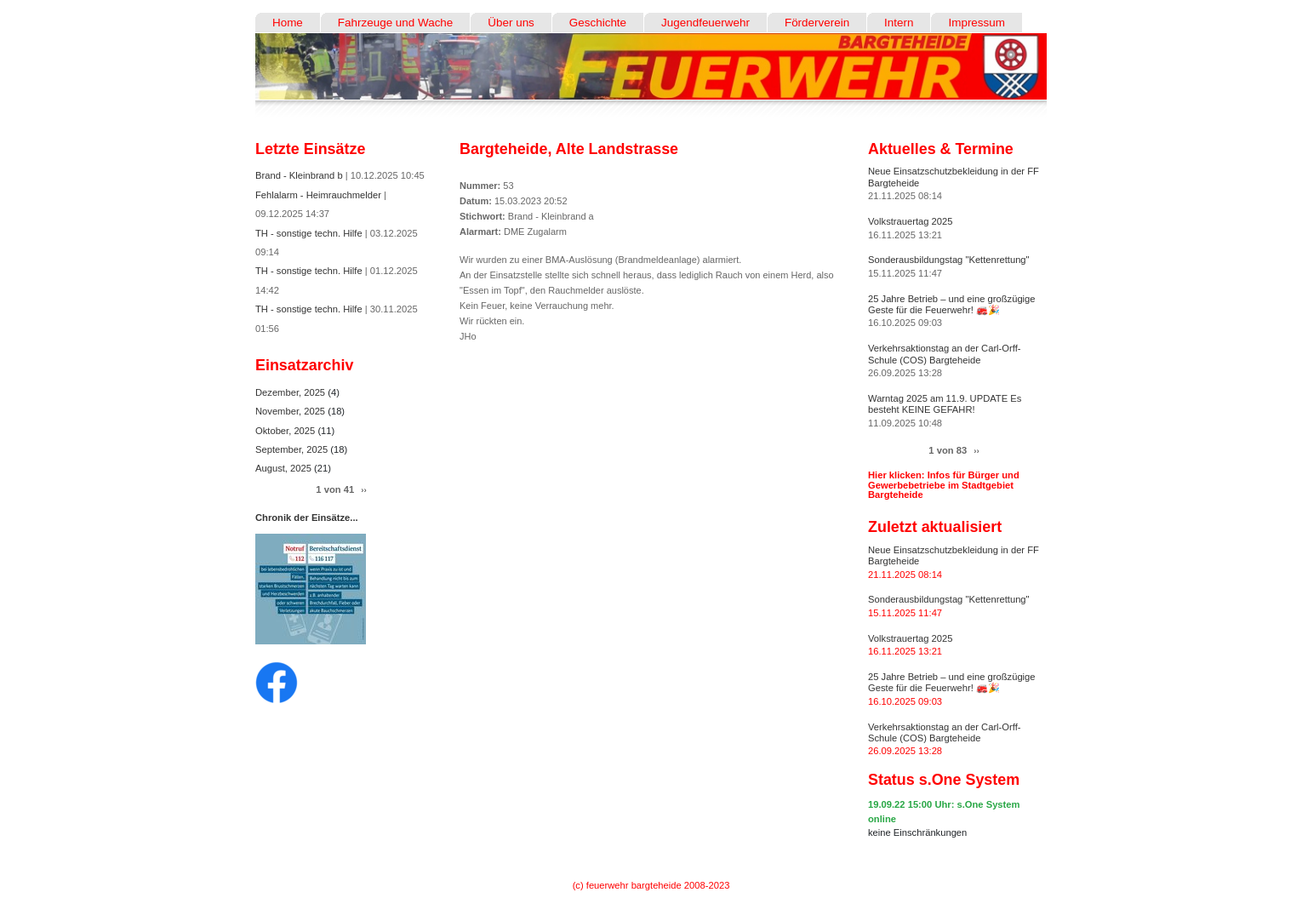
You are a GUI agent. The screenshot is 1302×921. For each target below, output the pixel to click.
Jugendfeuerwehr (705, 22)
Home (287, 22)
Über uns (511, 22)
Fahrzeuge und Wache (395, 22)
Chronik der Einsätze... (306, 517)
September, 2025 (292, 449)
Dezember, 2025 (291, 392)
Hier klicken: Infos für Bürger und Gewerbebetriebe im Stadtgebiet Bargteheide (943, 484)
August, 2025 (284, 468)
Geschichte (597, 22)
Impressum (976, 22)
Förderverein (817, 22)
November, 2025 (291, 411)
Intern (898, 22)
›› (364, 490)
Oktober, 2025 (286, 431)
